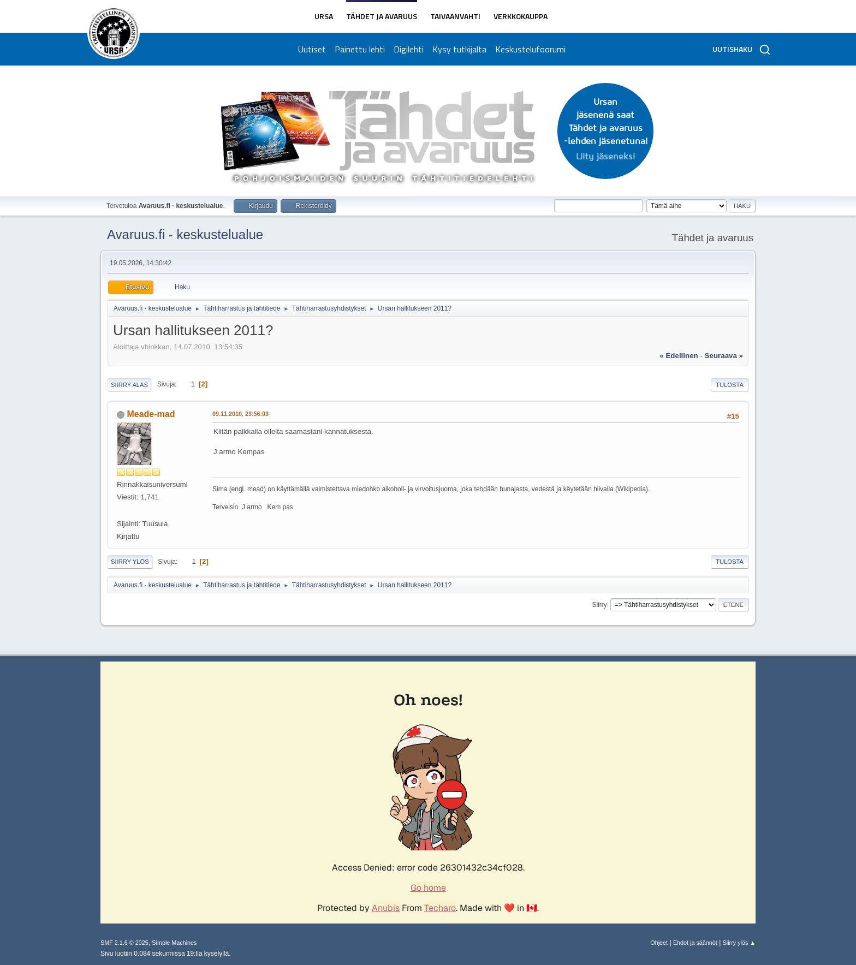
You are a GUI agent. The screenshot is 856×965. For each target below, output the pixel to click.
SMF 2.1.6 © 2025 (124, 942)
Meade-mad (151, 414)
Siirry (599, 604)
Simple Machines (174, 942)
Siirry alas (129, 385)
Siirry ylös (130, 561)
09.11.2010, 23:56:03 (240, 413)
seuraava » (724, 356)
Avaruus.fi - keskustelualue (185, 234)
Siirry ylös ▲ (739, 942)
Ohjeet (659, 942)
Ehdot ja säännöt (695, 942)
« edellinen (678, 356)
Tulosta (730, 385)
